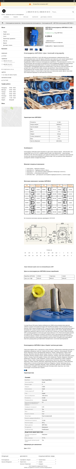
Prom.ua (45, 466)
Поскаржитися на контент (33, 467)
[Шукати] (73, 12)
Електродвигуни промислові (13, 23)
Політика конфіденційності (46, 467)
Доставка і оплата (46, 17)
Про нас (25, 17)
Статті (4, 36)
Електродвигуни (5, 459)
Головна (6, 17)
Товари (15, 17)
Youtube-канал (42, 459)
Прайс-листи (6, 34)
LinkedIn (40, 461)
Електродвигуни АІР (47, 23)
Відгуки (5, 43)
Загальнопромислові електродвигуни (31, 23)
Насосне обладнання (7, 461)
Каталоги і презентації (25, 464)
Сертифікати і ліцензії (25, 459)
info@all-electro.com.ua (8, 69)
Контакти (35, 17)
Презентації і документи (9, 38)
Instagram (41, 464)
